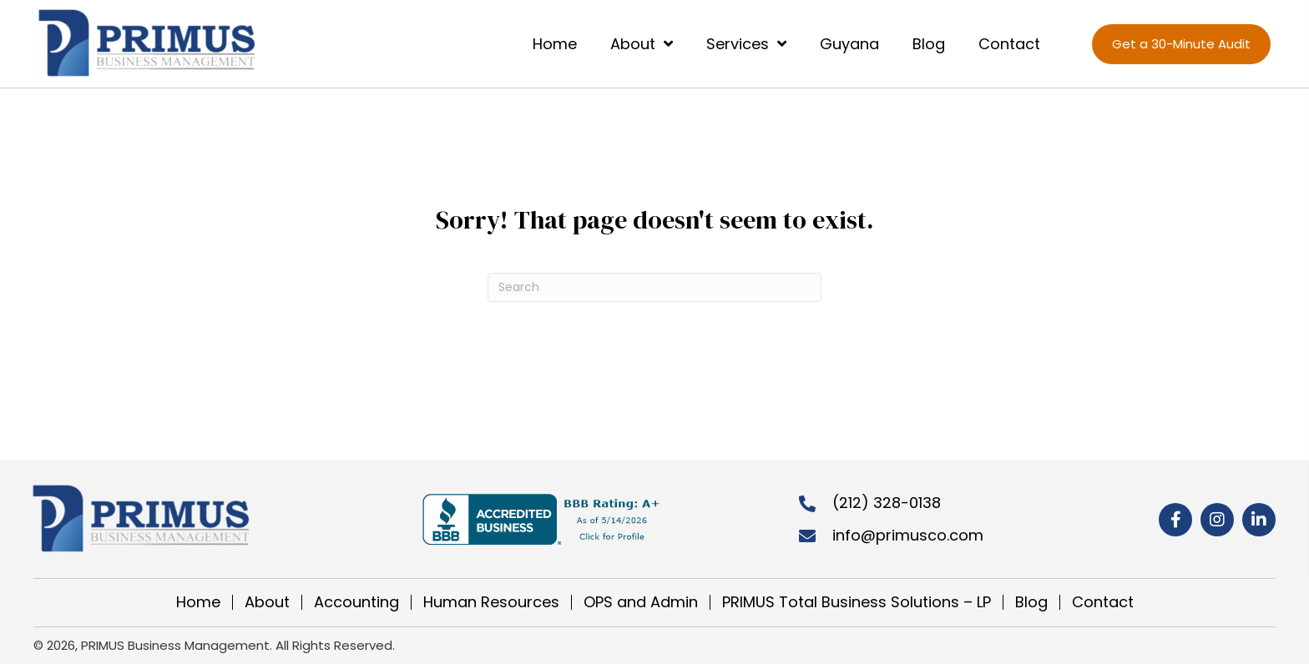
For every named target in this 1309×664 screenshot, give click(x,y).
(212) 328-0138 (886, 502)
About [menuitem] (267, 602)
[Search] (654, 287)
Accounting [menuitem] (356, 602)
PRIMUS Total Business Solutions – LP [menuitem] (856, 602)
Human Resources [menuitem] (491, 602)
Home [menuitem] (198, 602)
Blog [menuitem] (1031, 602)
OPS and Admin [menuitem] (641, 602)
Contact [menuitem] (1103, 602)
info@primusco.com (907, 535)
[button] (1175, 519)
